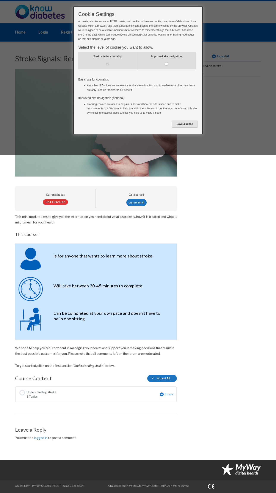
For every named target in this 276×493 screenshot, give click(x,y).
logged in (40, 438)
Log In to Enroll (136, 202)
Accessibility (22, 485)
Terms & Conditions (73, 485)
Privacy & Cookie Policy (45, 485)
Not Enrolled (55, 202)
